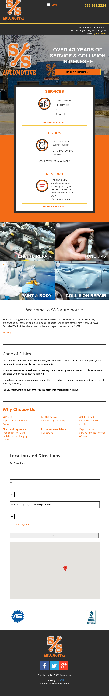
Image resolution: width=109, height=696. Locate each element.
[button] (65, 568)
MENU (52, 5)
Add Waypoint (20, 524)
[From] (55, 482)
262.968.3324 (95, 5)
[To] (55, 504)
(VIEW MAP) (99, 33)
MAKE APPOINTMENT (78, 72)
